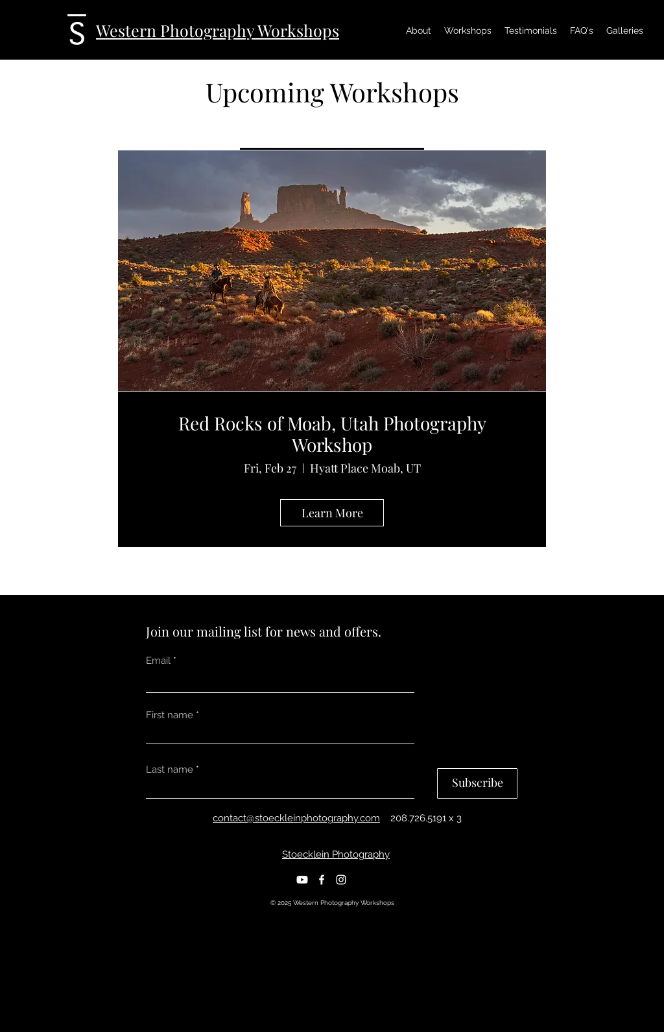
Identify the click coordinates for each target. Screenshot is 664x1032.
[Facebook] (321, 879)
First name (169, 715)
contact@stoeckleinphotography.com (296, 818)
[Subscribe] (477, 783)
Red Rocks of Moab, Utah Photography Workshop (332, 434)
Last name (169, 770)
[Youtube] (302, 879)
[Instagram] (341, 879)
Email (158, 661)
